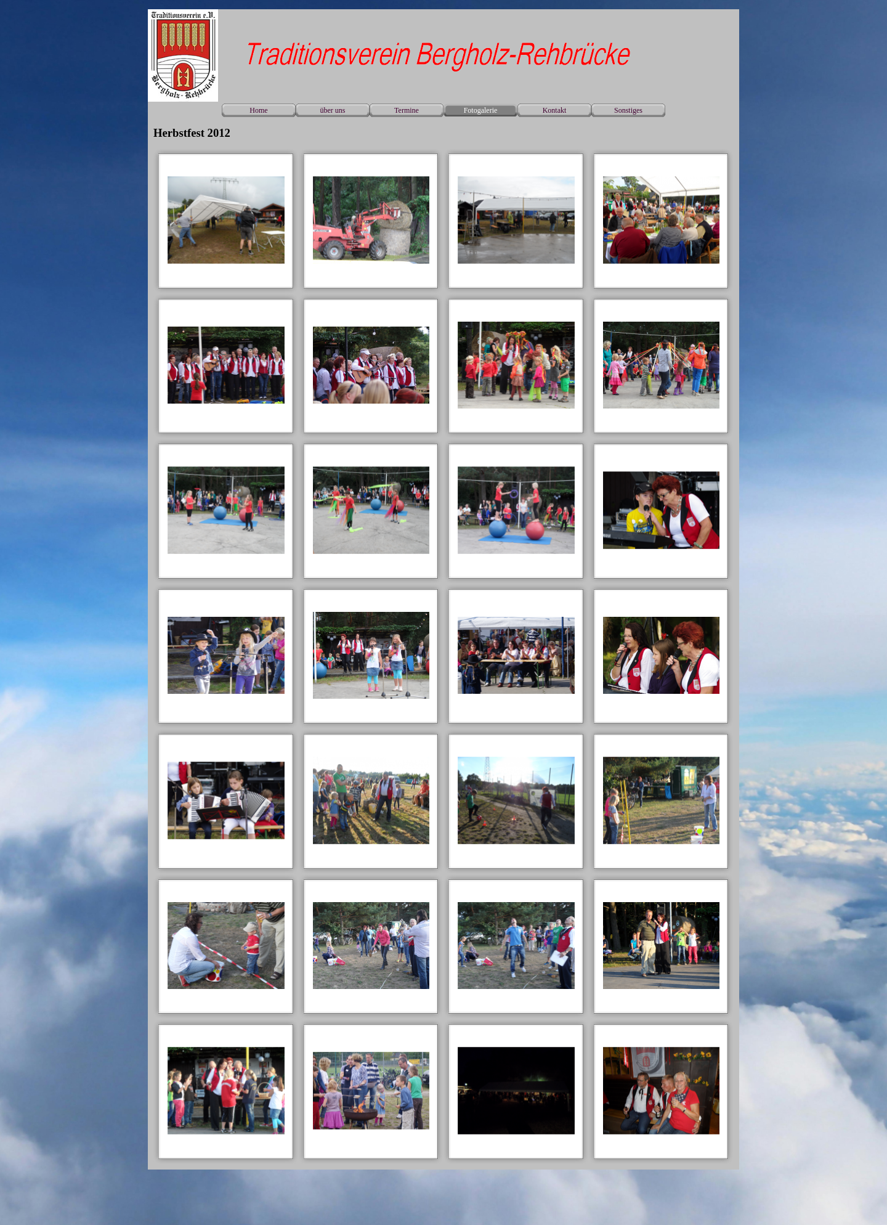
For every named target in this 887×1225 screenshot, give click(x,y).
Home (258, 110)
